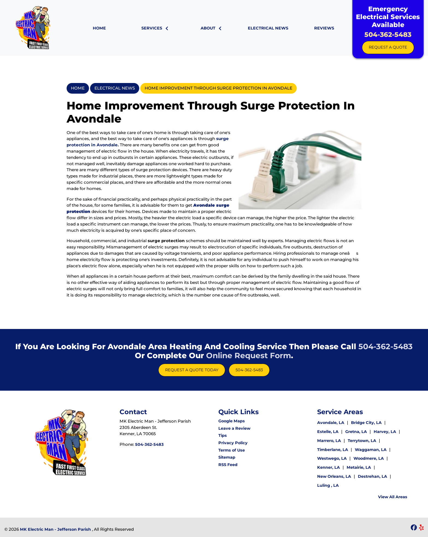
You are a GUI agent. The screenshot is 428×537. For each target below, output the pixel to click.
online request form (248, 355)
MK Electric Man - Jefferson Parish (55, 529)
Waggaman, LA (371, 449)
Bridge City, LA (367, 422)
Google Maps (231, 421)
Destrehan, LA (372, 476)
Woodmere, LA (368, 458)
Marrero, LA (329, 440)
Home (78, 88)
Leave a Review (234, 428)
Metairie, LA (359, 467)
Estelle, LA (327, 431)
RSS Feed (227, 464)
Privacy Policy (233, 442)
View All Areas (392, 496)
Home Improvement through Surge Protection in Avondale (218, 88)
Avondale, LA (330, 422)
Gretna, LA (356, 431)
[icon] (414, 528)
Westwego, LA (332, 458)
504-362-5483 (387, 34)
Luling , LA (328, 485)
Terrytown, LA (362, 440)
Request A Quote (388, 47)
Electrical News (114, 88)
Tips (222, 435)
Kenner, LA (328, 467)
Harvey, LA (385, 431)
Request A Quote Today (191, 369)
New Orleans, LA (334, 476)
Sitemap (226, 457)
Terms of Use (231, 450)
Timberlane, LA (332, 449)
